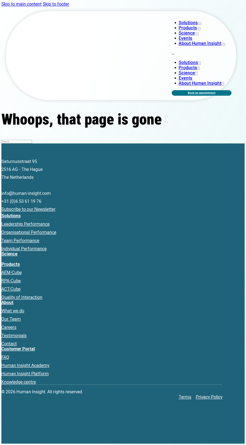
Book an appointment (201, 92)
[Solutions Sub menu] (200, 23)
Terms (185, 396)
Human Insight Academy (25, 365)
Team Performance (20, 240)
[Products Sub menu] (199, 28)
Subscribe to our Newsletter (28, 209)
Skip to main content (21, 4)
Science (187, 33)
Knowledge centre (18, 381)
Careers (8, 327)
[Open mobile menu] (173, 54)
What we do (12, 310)
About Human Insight (200, 43)
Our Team (11, 319)
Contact (9, 343)
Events (185, 38)
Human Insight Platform (25, 373)
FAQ (5, 357)
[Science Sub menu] (197, 34)
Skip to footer (56, 4)
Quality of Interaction (21, 297)
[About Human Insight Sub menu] (223, 44)
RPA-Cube (11, 280)
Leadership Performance (25, 224)
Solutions (188, 22)
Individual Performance (24, 248)
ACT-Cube (11, 289)
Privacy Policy (209, 396)
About (7, 302)
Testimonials (14, 335)
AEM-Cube (11, 272)
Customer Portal (18, 348)
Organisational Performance (28, 232)
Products (188, 27)
